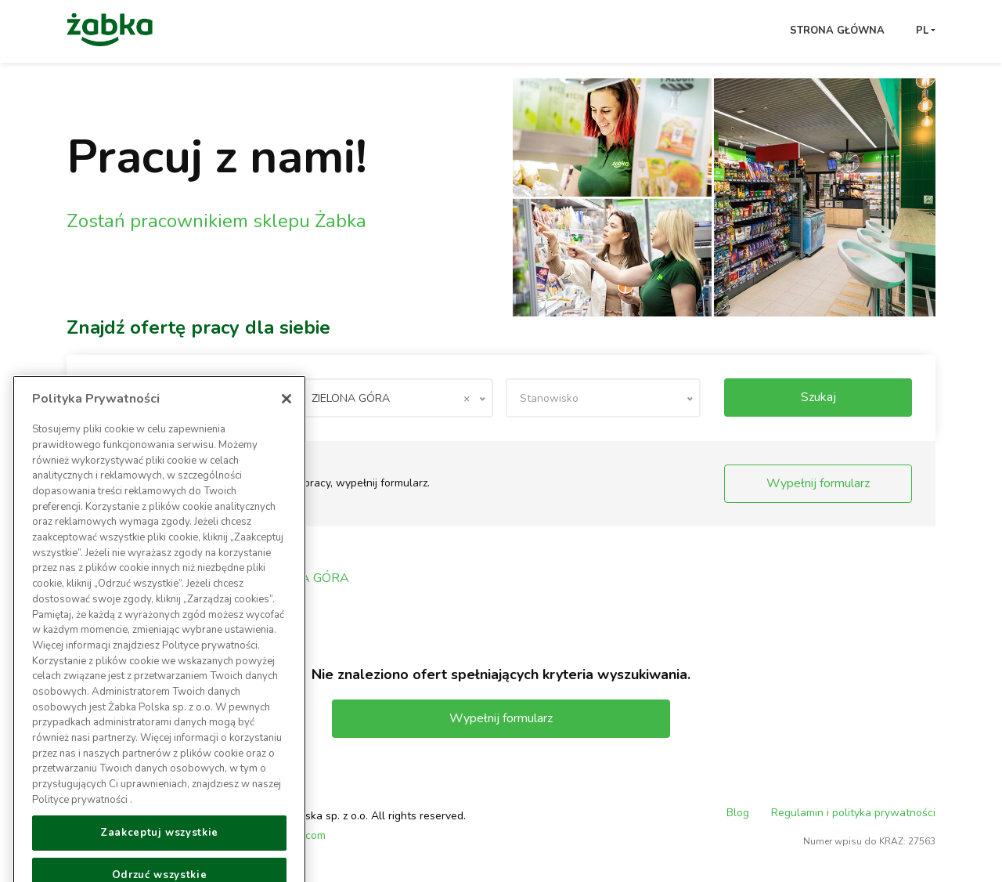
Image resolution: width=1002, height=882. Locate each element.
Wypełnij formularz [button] (818, 483)
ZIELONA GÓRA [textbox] (390, 398)
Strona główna (837, 30)
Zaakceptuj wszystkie (159, 847)
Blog (737, 812)
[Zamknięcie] (286, 413)
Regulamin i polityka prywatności (853, 812)
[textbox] (603, 398)
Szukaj (818, 397)
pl (922, 30)
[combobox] (394, 398)
